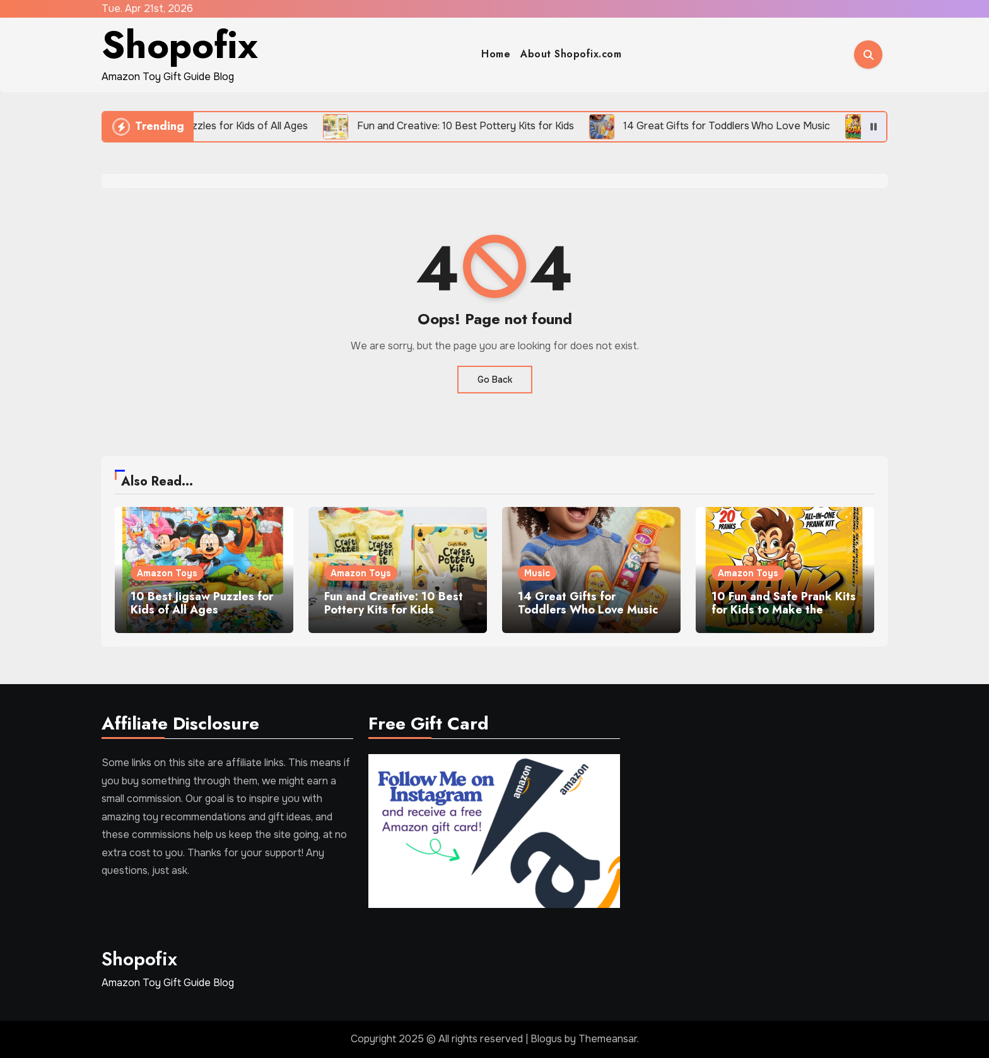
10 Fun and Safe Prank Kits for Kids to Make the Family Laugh (783, 610)
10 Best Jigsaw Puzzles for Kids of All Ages (202, 603)
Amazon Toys (167, 573)
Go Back (494, 379)
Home (495, 54)
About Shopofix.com (570, 54)
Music (537, 573)
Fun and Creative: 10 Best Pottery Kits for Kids (393, 603)
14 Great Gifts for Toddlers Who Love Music (588, 603)
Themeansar (607, 1038)
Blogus (546, 1038)
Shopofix (180, 45)
